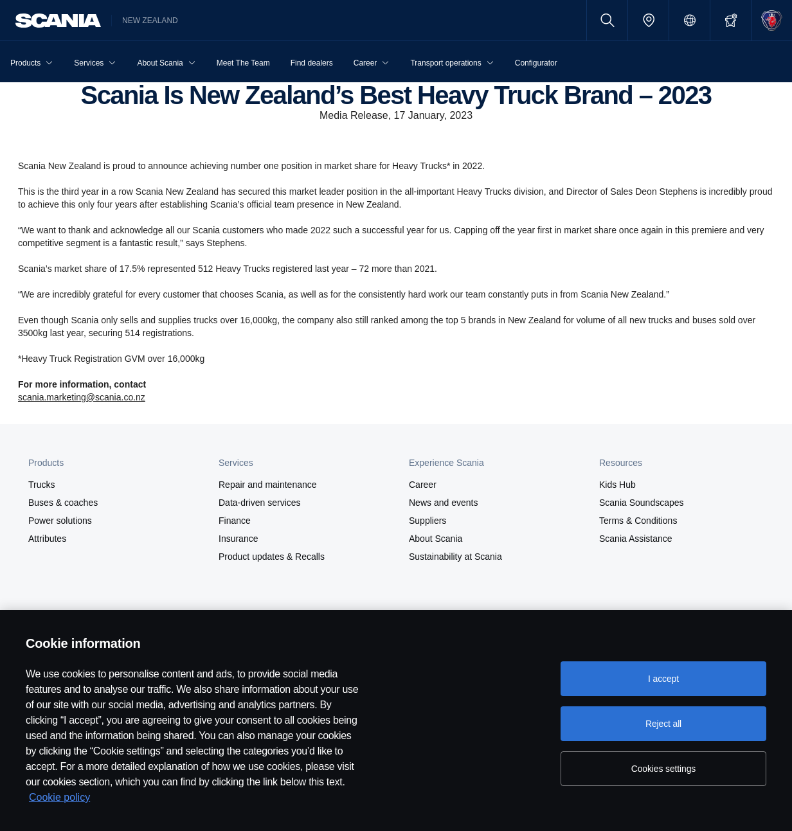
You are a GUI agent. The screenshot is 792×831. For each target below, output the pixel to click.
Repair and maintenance (268, 484)
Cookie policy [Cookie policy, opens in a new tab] (59, 797)
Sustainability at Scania (455, 556)
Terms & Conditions (638, 520)
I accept (663, 679)
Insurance (238, 538)
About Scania (435, 538)
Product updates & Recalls (272, 556)
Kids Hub (617, 484)
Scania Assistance (635, 538)
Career (423, 484)
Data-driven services (260, 502)
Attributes (47, 538)
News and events (443, 502)
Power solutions (60, 520)
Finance (235, 520)
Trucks (41, 484)
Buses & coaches (63, 502)
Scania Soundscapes (641, 502)
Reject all (663, 724)
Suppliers (427, 520)
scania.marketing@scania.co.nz (81, 397)
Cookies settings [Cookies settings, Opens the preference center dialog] (663, 769)
